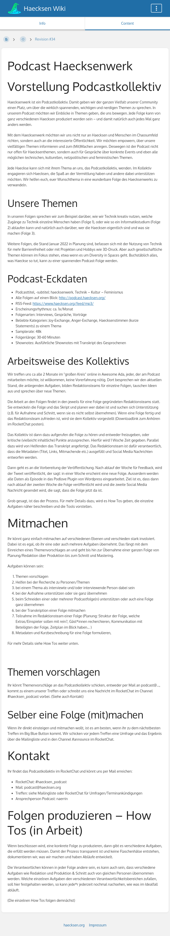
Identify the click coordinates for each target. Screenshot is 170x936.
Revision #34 (45, 39)
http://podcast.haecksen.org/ (82, 298)
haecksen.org (74, 925)
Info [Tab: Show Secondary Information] (42, 23)
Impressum (97, 925)
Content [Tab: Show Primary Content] (127, 23)
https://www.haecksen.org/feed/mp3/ (63, 303)
